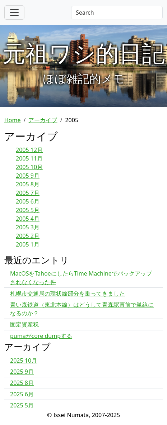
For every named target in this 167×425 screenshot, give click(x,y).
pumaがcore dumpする (41, 336)
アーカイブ (42, 120)
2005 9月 (28, 176)
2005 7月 (28, 193)
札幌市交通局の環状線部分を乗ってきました (67, 293)
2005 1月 (28, 244)
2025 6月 (22, 394)
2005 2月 (28, 236)
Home (12, 120)
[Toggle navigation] (14, 12)
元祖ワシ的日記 (84, 52)
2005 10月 (29, 167)
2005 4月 (28, 219)
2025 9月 (22, 372)
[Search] (117, 12)
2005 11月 (29, 158)
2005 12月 (29, 150)
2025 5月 (22, 405)
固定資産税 (24, 324)
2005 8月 (28, 184)
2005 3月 (28, 227)
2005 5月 (28, 210)
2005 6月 (28, 201)
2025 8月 (22, 383)
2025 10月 (23, 360)
